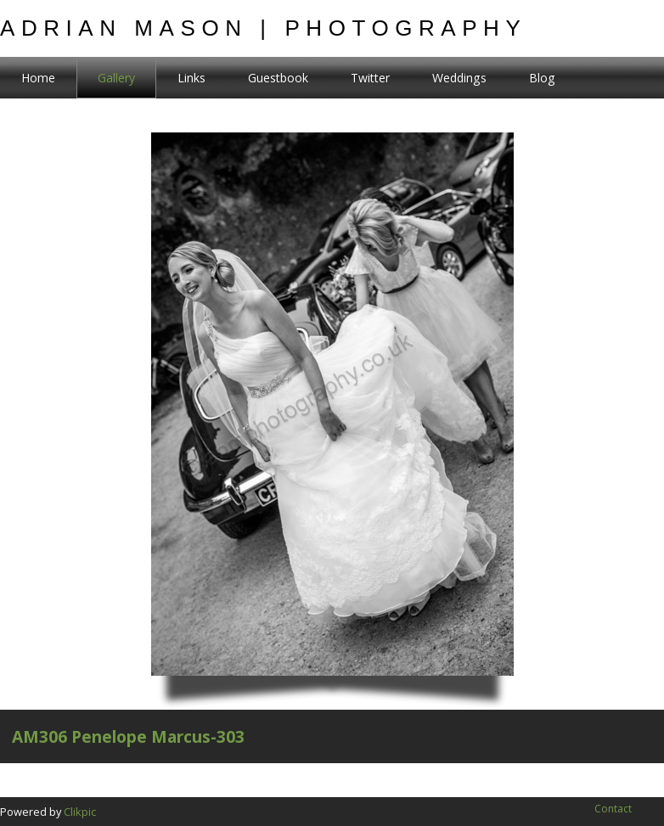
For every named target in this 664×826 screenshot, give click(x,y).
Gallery (116, 78)
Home (38, 78)
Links (191, 78)
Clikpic (80, 811)
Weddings (459, 78)
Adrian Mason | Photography (263, 28)
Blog (542, 78)
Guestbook (278, 78)
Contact (613, 808)
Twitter (370, 78)
